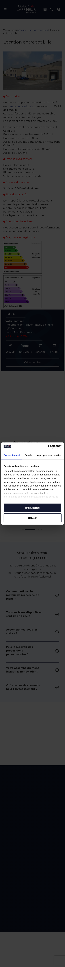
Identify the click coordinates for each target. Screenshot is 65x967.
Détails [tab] (28, 455)
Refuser (32, 517)
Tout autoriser (32, 507)
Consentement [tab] (12, 455)
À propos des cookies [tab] (49, 455)
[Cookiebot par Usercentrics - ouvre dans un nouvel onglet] (47, 447)
